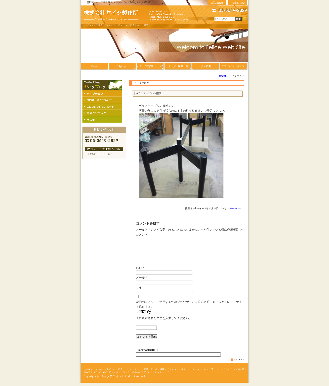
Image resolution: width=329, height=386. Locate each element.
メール (141, 281)
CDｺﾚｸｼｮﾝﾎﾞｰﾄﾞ (102, 375)
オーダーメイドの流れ (204, 373)
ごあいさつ (98, 373)
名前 (140, 271)
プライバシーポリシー (178, 373)
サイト (140, 290)
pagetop (237, 363)
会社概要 (160, 373)
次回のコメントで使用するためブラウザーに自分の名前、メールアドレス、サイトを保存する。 (190, 308)
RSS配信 (244, 18)
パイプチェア (225, 373)
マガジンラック (122, 375)
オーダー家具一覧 (143, 373)
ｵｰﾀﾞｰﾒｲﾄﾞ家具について (119, 373)
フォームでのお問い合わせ (104, 149)
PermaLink (235, 208)
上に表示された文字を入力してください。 (164, 321)
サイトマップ (162, 375)
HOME (223, 76)
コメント (143, 234)
